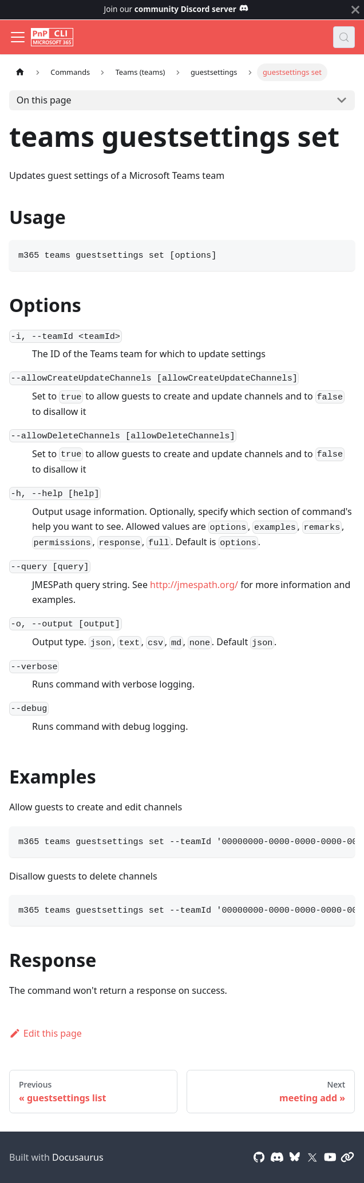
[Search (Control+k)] (344, 37)
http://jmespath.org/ (194, 584)
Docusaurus (78, 1157)
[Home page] (20, 72)
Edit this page (45, 1033)
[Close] (355, 9)
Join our (176, 8)
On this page (44, 100)
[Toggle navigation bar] (17, 37)
